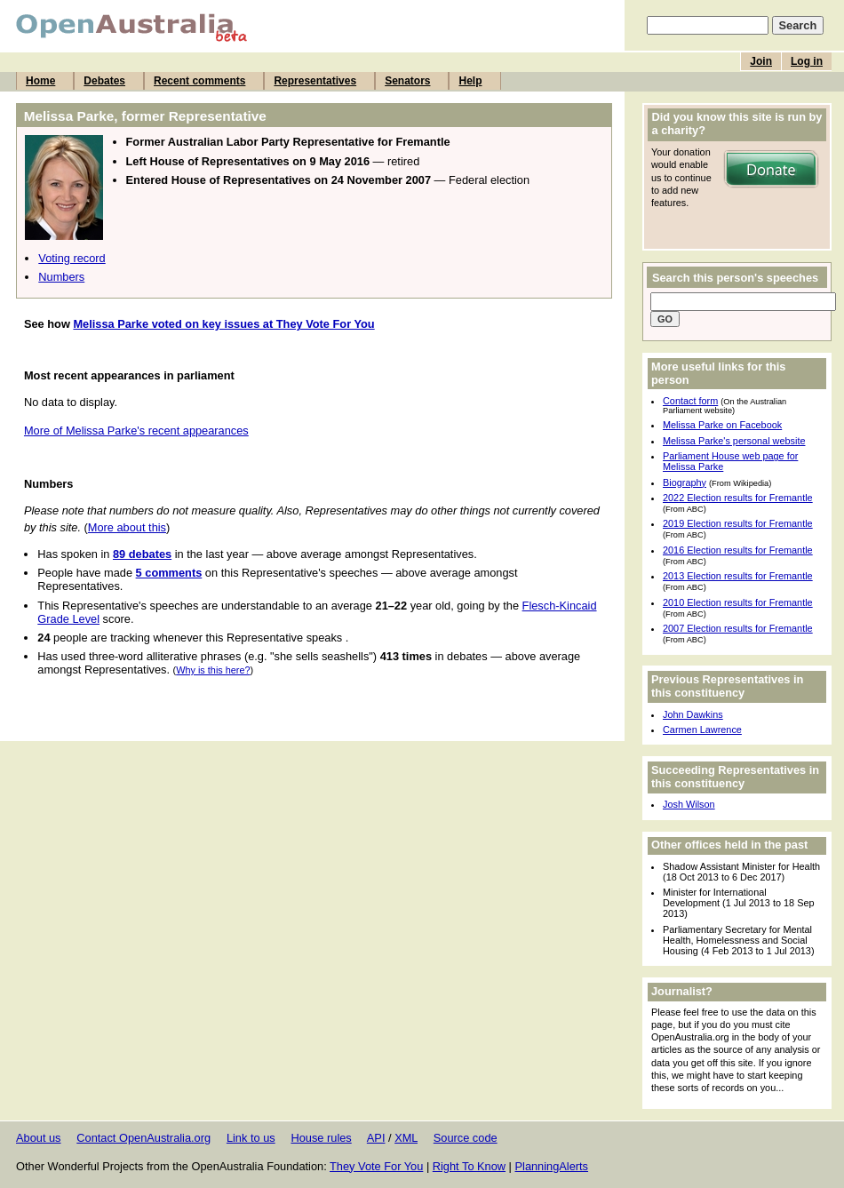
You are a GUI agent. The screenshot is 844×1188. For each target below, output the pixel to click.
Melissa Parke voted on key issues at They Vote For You (223, 324)
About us (38, 1137)
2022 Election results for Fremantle (738, 497)
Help (470, 81)
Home (40, 81)
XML (406, 1137)
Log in (807, 61)
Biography (684, 482)
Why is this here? (213, 670)
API (376, 1137)
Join (761, 61)
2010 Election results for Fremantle (738, 602)
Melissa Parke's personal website (734, 440)
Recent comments (199, 81)
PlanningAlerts (552, 1166)
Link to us (251, 1137)
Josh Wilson (689, 804)
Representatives (315, 81)
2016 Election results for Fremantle (738, 550)
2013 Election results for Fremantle (738, 575)
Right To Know (469, 1166)
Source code (466, 1137)
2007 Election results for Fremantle (738, 628)
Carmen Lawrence (702, 729)
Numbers (61, 276)
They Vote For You (376, 1166)
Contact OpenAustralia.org (143, 1137)
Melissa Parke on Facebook (722, 424)
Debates (104, 81)
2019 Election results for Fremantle (738, 523)
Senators (407, 81)
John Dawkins (693, 714)
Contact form (690, 400)
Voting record (71, 258)
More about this (127, 527)
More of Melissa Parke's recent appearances (136, 430)
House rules (321, 1137)
